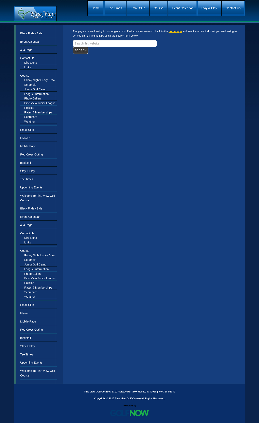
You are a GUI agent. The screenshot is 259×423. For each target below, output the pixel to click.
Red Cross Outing (31, 154)
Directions (30, 62)
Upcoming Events (31, 187)
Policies (29, 107)
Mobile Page (28, 146)
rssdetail (25, 162)
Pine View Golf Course (35, 13)
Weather (29, 121)
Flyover (25, 138)
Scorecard (30, 116)
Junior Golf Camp (35, 89)
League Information (36, 94)
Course (24, 75)
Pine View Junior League (40, 103)
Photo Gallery (32, 98)
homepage (175, 31)
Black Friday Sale (31, 33)
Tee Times (26, 179)
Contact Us (27, 58)
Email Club (27, 129)
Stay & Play (27, 171)
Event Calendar (30, 41)
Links (27, 67)
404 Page (26, 50)
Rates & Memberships (38, 112)
